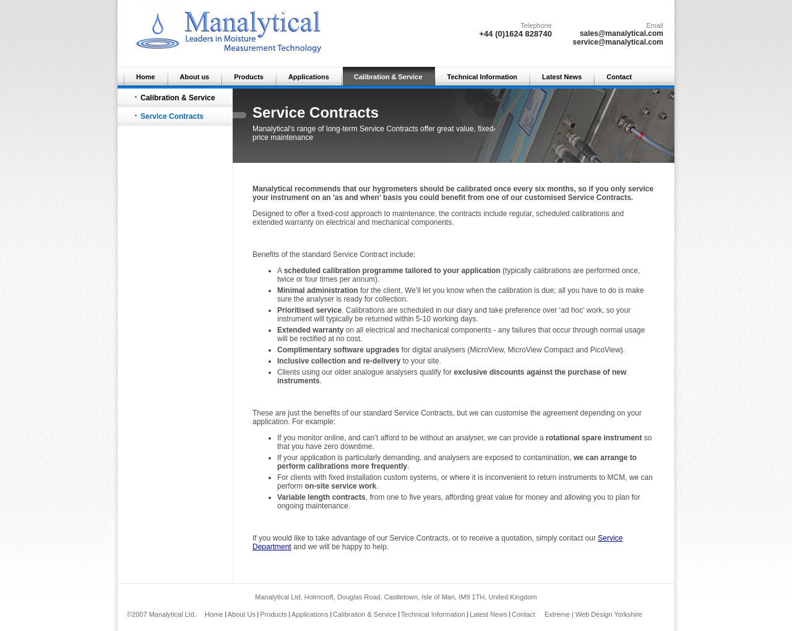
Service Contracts (172, 116)
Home (145, 77)
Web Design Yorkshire (608, 614)
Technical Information (482, 77)
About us (195, 77)
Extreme (557, 614)
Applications (308, 77)
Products (249, 77)
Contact (619, 77)
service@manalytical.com (618, 42)
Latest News (562, 77)
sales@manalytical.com (621, 33)
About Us (242, 614)
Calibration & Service (388, 77)
